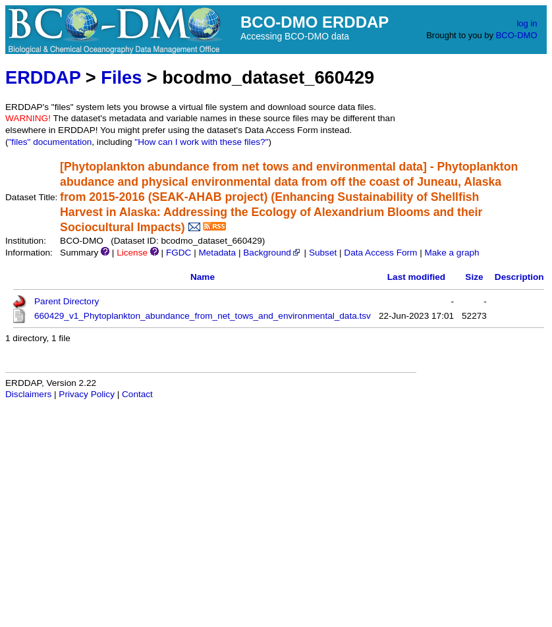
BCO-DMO (517, 35)
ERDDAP (42, 77)
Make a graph (451, 253)
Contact (137, 394)
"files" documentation (50, 142)
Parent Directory (66, 301)
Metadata (217, 253)
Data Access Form (380, 253)
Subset (323, 253)
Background (272, 253)
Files (121, 77)
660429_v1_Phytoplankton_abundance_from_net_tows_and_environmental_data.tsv (202, 316)
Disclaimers (28, 394)
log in (526, 23)
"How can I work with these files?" (201, 142)
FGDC (179, 253)
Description (519, 277)
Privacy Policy (87, 394)
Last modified (416, 277)
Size (474, 277)
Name (202, 277)
